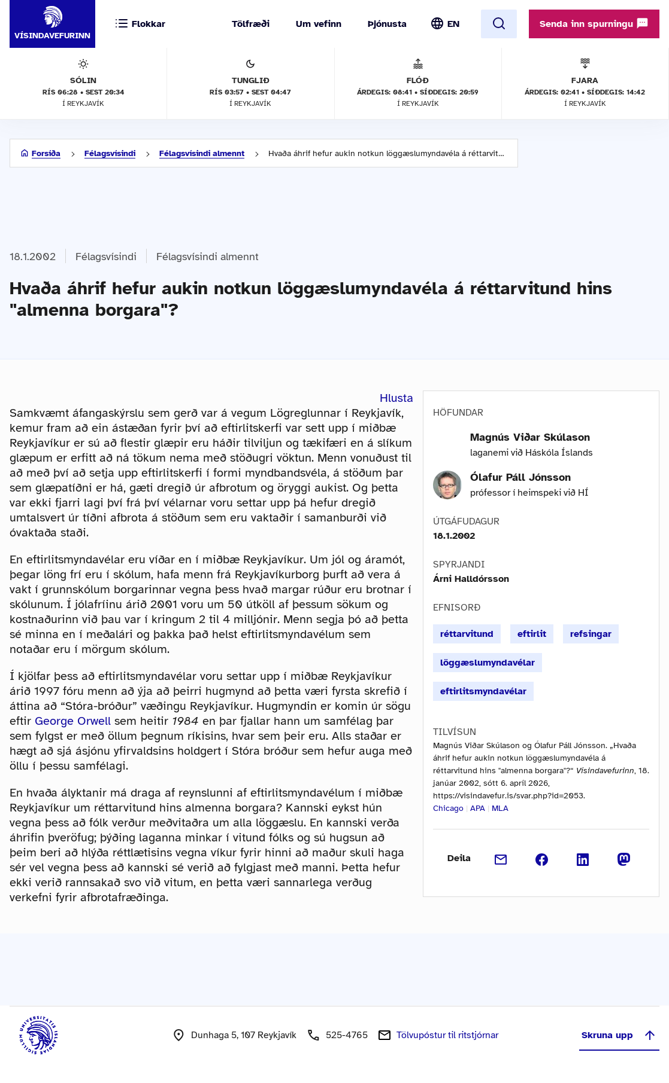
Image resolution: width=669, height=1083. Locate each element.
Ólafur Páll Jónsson (520, 477)
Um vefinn (318, 24)
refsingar (591, 634)
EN (453, 24)
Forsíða (46, 153)
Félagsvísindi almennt (201, 153)
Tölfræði (251, 24)
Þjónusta (387, 24)
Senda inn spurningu (594, 23)
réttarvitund (467, 634)
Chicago (448, 808)
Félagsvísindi (109, 153)
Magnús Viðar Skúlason (530, 437)
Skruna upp (619, 1035)
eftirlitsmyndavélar (483, 691)
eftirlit (531, 634)
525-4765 (347, 1035)
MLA (500, 808)
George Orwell (73, 720)
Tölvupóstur (447, 1035)
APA (477, 808)
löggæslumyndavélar (487, 663)
